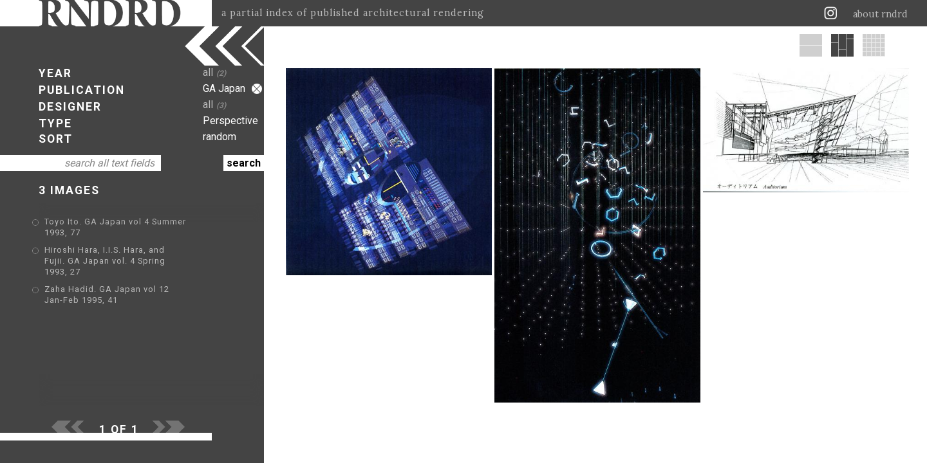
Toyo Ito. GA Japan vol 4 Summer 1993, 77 (134, 223)
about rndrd (880, 14)
